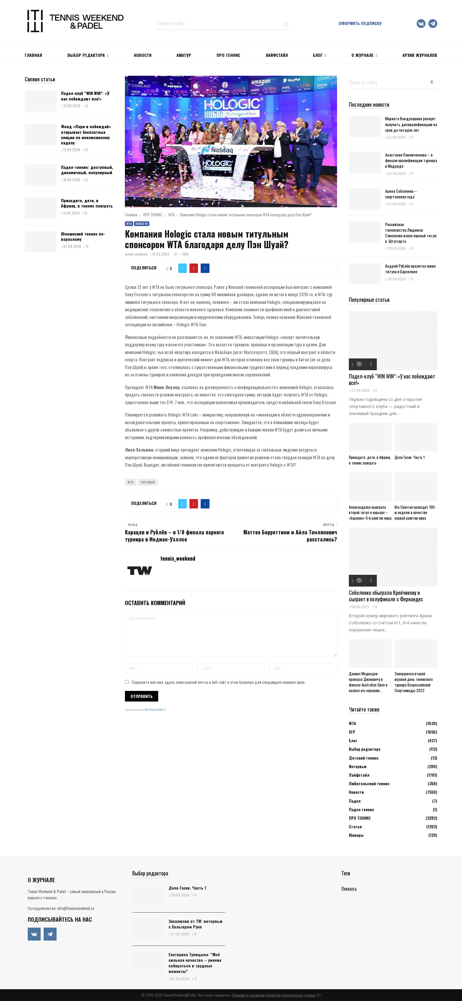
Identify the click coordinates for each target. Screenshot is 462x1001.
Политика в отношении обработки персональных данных (274, 994)
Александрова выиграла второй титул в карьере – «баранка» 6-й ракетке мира (370, 512)
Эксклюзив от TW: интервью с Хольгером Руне (195, 924)
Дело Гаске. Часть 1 (410, 457)
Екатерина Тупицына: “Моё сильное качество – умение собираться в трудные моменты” (195, 962)
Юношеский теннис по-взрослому (83, 236)
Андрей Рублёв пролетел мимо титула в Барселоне (410, 268)
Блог (318, 55)
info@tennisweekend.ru (75, 908)
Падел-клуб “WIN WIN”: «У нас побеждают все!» (85, 95)
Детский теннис (364, 758)
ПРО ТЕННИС (228, 55)
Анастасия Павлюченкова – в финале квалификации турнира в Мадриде (411, 160)
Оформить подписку (360, 23)
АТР (352, 732)
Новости (142, 223)
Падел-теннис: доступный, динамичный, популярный (87, 169)
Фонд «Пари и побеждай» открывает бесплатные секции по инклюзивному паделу (86, 134)
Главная (33, 55)
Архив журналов (419, 55)
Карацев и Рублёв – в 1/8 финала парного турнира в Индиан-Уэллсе (174, 535)
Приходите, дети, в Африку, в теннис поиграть (87, 203)
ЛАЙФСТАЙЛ (276, 55)
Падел (355, 801)
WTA (129, 223)
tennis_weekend (136, 253)
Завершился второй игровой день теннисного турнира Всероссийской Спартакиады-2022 (414, 682)
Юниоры (356, 835)
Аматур (183, 55)
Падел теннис (361, 809)
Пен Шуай (148, 482)
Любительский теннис (369, 783)
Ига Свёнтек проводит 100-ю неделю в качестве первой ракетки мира (415, 512)
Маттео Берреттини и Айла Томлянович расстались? (290, 535)
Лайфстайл (359, 775)
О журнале (363, 55)
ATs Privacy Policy (154, 709)
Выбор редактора (86, 55)
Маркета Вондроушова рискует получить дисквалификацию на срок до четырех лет (411, 124)
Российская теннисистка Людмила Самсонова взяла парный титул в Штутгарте (410, 232)
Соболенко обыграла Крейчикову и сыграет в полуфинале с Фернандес (386, 596)
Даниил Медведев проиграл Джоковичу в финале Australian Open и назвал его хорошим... (368, 682)
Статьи (355, 826)
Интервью (357, 766)
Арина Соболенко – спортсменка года (401, 194)
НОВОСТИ (142, 55)
